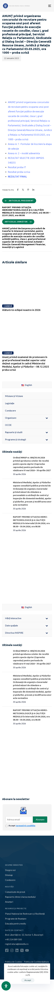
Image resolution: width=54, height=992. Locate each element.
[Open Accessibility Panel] (6, 986)
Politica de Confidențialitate (36, 961)
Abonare (40, 819)
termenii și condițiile (25, 825)
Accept (21, 825)
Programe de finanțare (15, 918)
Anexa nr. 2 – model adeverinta (24, 153)
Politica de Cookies (13, 961)
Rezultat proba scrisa (19, 172)
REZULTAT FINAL (17, 176)
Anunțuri (9, 901)
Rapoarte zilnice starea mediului (20, 897)
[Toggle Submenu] (47, 417)
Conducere (10, 880)
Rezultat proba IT (17, 167)
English (26, 385)
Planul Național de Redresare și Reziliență (25, 913)
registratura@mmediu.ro (17, 944)
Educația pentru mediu (15, 923)
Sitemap (9, 875)
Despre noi (10, 870)
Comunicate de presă (15, 892)
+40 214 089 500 (13, 939)
